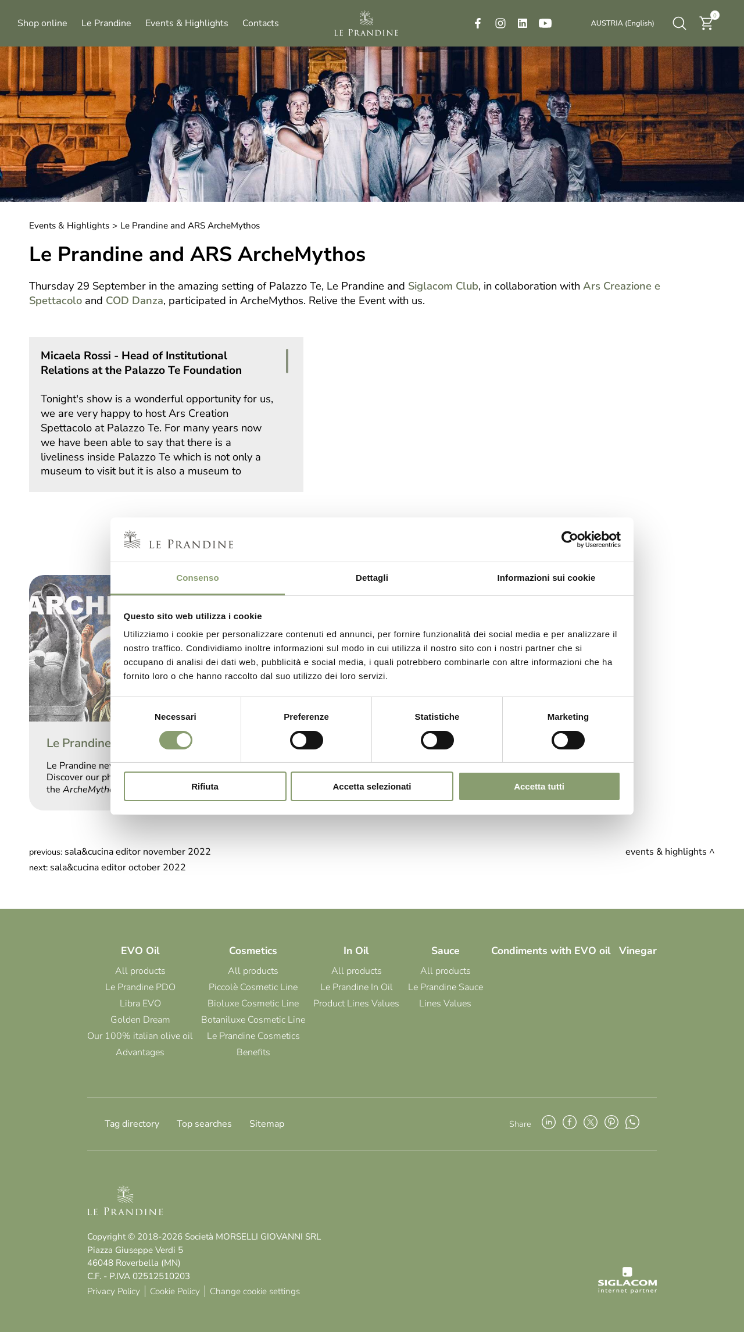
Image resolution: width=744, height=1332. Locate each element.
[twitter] (591, 1124)
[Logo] (366, 23)
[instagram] (500, 23)
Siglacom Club (443, 285)
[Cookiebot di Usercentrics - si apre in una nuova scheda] (570, 539)
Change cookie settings (255, 1291)
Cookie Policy (175, 1291)
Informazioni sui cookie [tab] (547, 578)
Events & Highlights (69, 225)
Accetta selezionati (371, 786)
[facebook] (478, 23)
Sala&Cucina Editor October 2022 (118, 867)
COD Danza (134, 300)
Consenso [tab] (197, 578)
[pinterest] (611, 1124)
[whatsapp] (632, 1124)
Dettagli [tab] (372, 578)
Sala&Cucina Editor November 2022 (138, 851)
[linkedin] (522, 23)
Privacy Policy (113, 1291)
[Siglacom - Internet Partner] (627, 1290)
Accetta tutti (539, 786)
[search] (679, 23)
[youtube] (545, 23)
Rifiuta (205, 786)
